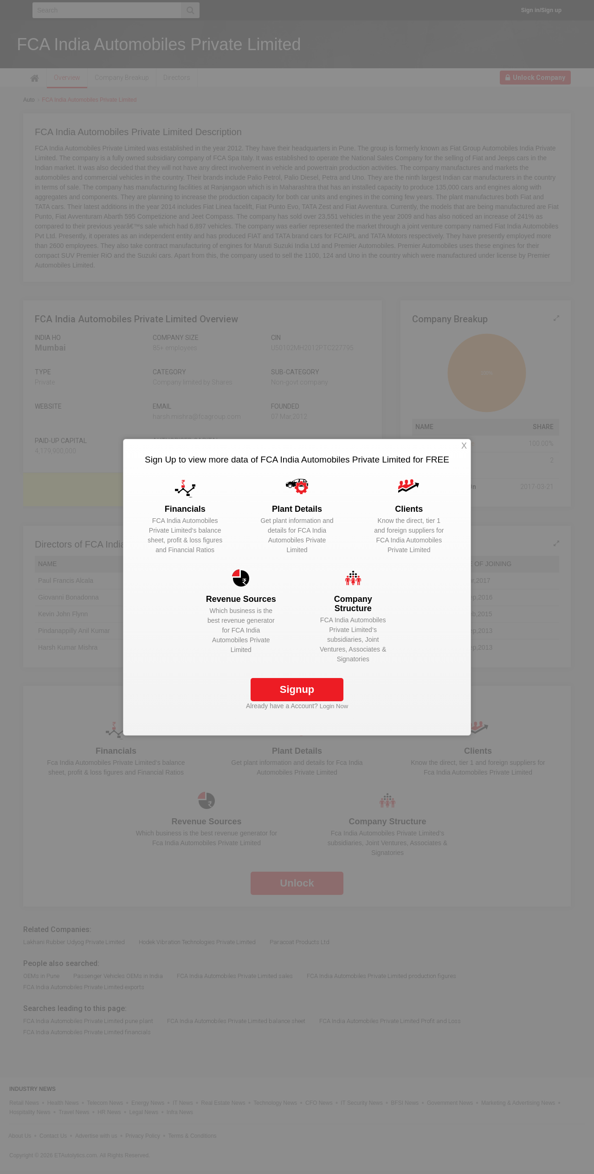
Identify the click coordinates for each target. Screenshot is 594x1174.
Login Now (334, 706)
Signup (297, 689)
